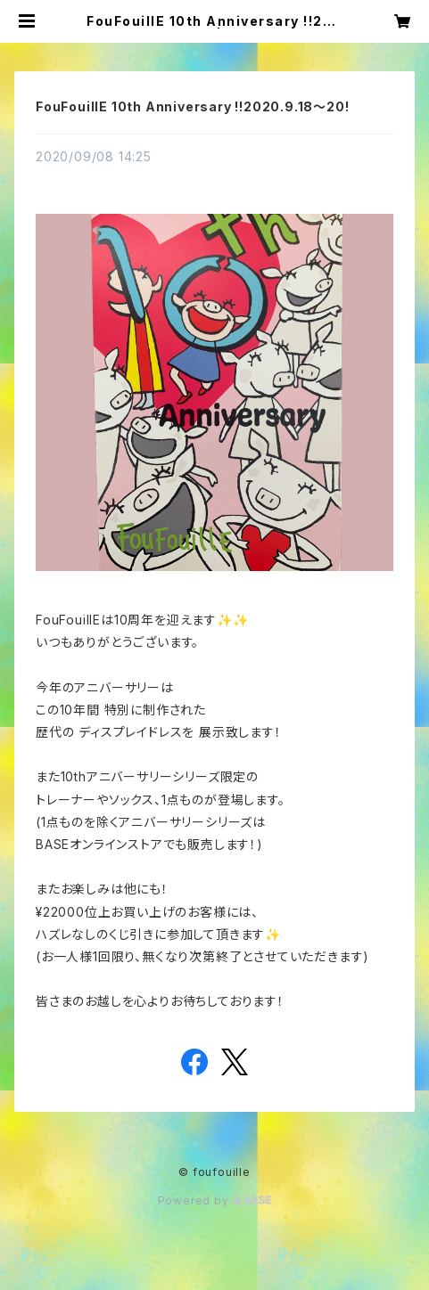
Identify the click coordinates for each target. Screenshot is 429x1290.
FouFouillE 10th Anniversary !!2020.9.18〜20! (192, 106)
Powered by (215, 1200)
